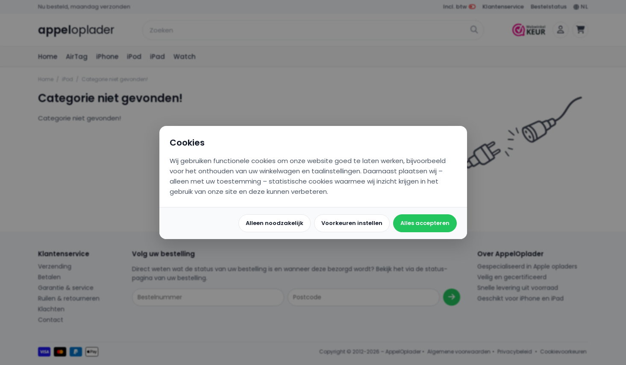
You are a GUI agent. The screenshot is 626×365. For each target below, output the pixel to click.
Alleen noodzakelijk (274, 223)
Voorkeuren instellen (351, 223)
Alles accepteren (425, 223)
